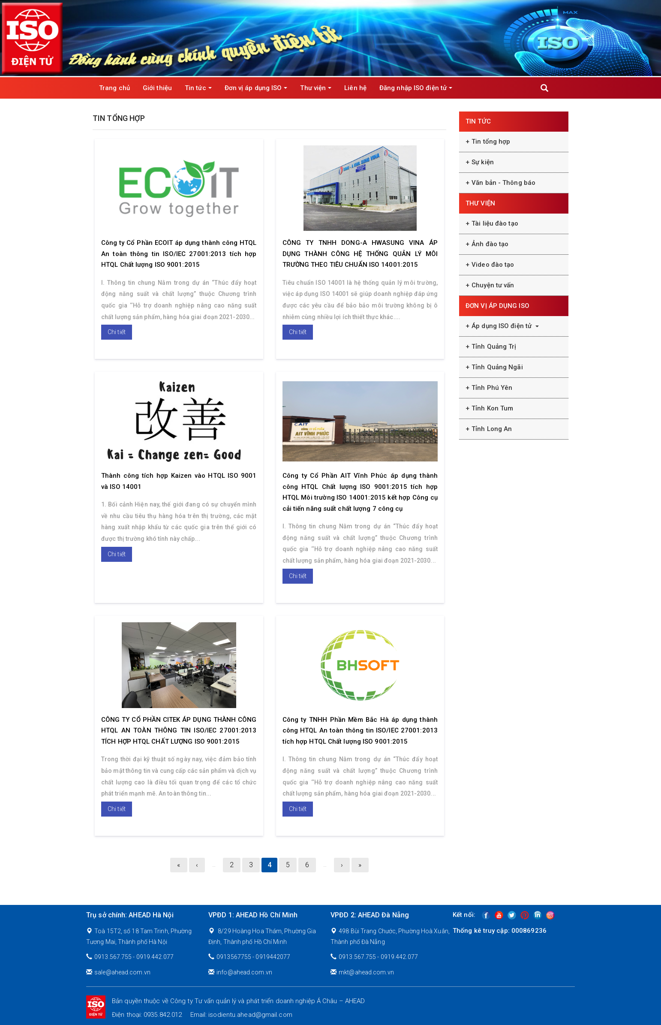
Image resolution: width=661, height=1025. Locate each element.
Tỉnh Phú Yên (492, 388)
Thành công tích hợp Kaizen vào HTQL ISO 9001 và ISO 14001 (179, 481)
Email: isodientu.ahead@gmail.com (241, 1015)
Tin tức (198, 88)
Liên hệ (355, 88)
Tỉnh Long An (492, 429)
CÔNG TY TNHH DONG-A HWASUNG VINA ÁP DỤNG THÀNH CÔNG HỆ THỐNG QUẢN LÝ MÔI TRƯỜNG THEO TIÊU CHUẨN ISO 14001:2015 (360, 253)
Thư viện (315, 88)
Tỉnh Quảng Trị (494, 346)
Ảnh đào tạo (490, 244)
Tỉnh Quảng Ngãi (497, 367)
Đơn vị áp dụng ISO (256, 88)
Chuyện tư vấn (493, 285)
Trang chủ (114, 88)
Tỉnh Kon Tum (492, 408)
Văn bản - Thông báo (503, 183)
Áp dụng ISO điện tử (505, 326)
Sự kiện (483, 162)
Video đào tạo (493, 264)
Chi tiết (117, 332)
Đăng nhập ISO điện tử (415, 88)
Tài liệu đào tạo (495, 223)
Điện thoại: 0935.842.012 (147, 1015)
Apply (544, 88)
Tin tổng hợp (491, 141)
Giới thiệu (157, 88)
